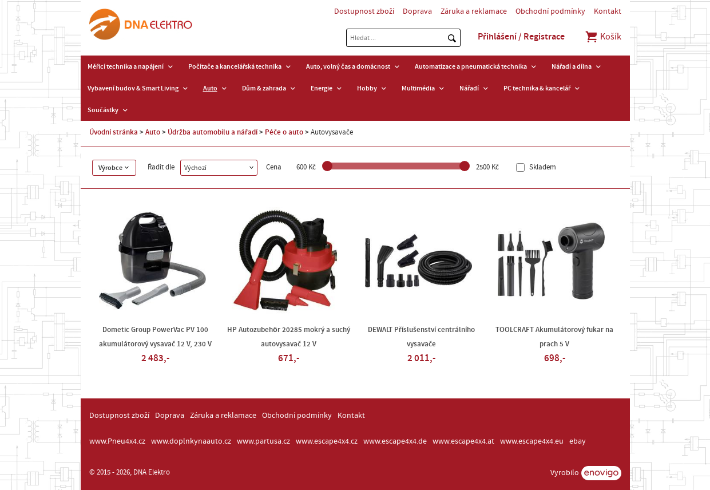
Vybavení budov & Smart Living (133, 88)
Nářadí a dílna (572, 66)
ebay (577, 441)
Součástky (103, 110)
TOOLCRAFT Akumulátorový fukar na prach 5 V (554, 337)
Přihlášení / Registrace (521, 36)
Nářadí (469, 88)
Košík (602, 36)
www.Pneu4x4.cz (117, 441)
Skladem (541, 167)
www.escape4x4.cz (327, 441)
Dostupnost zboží (364, 11)
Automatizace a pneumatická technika (471, 66)
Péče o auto (284, 132)
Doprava (417, 11)
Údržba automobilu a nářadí (212, 132)
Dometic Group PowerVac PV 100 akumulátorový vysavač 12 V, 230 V (155, 337)
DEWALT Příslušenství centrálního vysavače (421, 337)
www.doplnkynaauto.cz (191, 441)
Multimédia (418, 88)
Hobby (367, 88)
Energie (321, 88)
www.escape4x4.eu (532, 441)
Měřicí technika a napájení (126, 66)
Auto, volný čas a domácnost (348, 66)
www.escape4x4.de (395, 441)
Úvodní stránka (113, 132)
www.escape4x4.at (463, 441)
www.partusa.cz (263, 441)
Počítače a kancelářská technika (234, 66)
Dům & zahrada (264, 88)
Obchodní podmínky (550, 11)
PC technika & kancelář (536, 88)
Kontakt (607, 11)
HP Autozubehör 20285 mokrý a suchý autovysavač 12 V (288, 337)
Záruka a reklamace (474, 11)
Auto (210, 88)
